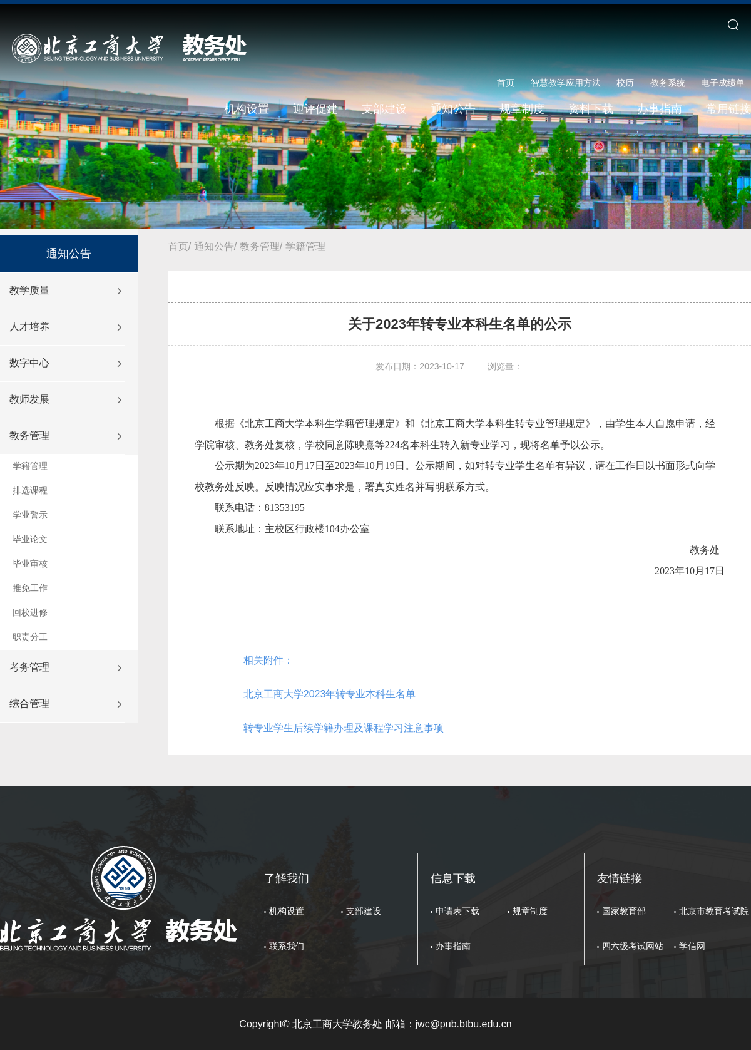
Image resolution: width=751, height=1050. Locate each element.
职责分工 (30, 637)
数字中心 (29, 363)
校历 (625, 83)
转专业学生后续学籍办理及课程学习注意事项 (343, 728)
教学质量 (29, 290)
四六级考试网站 (632, 946)
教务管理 (29, 435)
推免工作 (30, 588)
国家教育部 (624, 911)
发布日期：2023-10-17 (420, 366)
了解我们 (286, 878)
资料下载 (590, 109)
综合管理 (29, 703)
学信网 (692, 946)
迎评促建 (315, 109)
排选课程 (30, 490)
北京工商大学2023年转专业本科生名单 (329, 694)
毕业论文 (30, 539)
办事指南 (659, 109)
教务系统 (667, 83)
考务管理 (29, 667)
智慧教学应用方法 (566, 83)
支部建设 (384, 109)
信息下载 (453, 878)
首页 (505, 83)
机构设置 (246, 109)
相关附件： (268, 660)
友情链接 (619, 878)
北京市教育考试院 (714, 911)
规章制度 (521, 109)
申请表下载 (457, 911)
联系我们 (286, 946)
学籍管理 (30, 466)
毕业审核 (30, 563)
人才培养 (29, 326)
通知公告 (453, 109)
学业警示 (30, 515)
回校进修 (30, 612)
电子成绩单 (723, 83)
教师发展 (29, 399)
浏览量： (505, 366)
